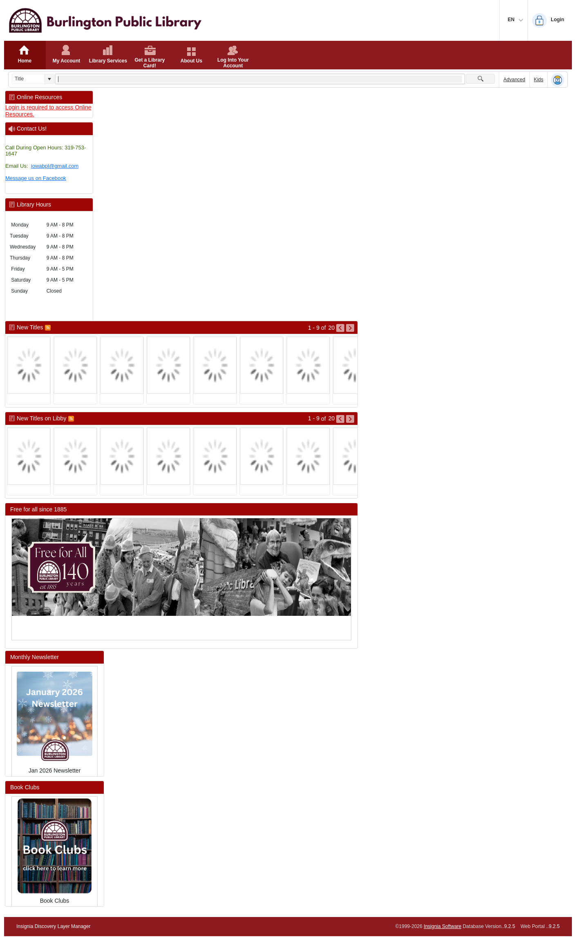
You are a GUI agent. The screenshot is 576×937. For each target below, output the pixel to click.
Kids (538, 79)
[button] (49, 79)
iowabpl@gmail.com (55, 166)
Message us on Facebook (35, 178)
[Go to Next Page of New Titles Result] (350, 328)
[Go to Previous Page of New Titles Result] (340, 328)
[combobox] (28, 79)
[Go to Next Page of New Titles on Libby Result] (350, 419)
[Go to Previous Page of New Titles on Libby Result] (340, 419)
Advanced (514, 79)
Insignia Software (442, 926)
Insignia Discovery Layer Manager (53, 926)
